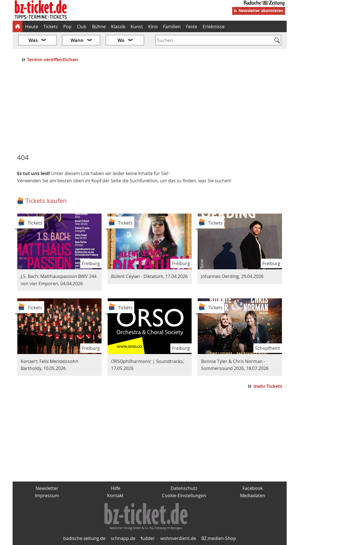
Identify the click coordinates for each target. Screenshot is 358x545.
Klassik (118, 26)
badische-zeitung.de (84, 538)
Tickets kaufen (46, 201)
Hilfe (115, 488)
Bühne (99, 26)
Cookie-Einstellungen (184, 495)
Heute (31, 26)
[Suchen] (277, 41)
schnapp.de (123, 538)
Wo (120, 40)
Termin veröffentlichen (53, 59)
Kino (153, 26)
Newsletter (47, 488)
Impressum (47, 495)
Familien (172, 26)
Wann (77, 40)
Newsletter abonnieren (261, 10)
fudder (148, 538)
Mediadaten (252, 495)
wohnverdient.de (178, 538)
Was (33, 40)
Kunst (137, 26)
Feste (191, 26)
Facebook (252, 488)
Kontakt (115, 495)
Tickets (50, 26)
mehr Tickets (267, 386)
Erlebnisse (214, 26)
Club (81, 26)
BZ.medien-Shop (218, 538)
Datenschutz (184, 488)
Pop (67, 26)
